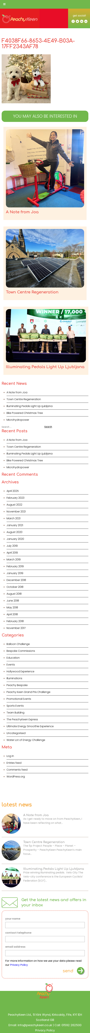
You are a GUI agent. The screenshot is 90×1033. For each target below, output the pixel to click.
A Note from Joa (17, 392)
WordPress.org (16, 776)
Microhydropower (18, 420)
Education (13, 658)
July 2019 (12, 546)
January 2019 (15, 573)
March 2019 (14, 559)
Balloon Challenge (18, 644)
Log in (10, 756)
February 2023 (15, 498)
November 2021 (16, 511)
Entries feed (14, 763)
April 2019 (12, 553)
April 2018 (12, 614)
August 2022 (14, 505)
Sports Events (15, 706)
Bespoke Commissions (21, 651)
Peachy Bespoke (17, 685)
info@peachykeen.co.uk (35, 1025)
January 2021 (15, 525)
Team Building (15, 712)
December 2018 (16, 580)
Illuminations (14, 678)
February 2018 (15, 621)
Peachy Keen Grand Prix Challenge (28, 692)
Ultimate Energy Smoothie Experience (30, 726)
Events (11, 664)
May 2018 (12, 607)
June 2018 (13, 601)
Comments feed (17, 770)
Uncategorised (16, 733)
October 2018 (15, 587)
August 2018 (14, 594)
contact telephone (18, 933)
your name (12, 919)
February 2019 (15, 566)
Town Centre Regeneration (24, 399)
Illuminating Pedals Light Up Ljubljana (30, 406)
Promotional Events (19, 699)
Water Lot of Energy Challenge (26, 740)
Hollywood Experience (20, 671)
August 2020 (14, 532)
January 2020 (15, 539)
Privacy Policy (19, 965)
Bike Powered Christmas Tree (25, 413)
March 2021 (13, 518)
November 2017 (16, 628)
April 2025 (13, 491)
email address (15, 947)
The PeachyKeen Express (22, 719)
